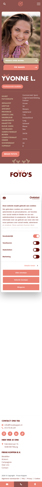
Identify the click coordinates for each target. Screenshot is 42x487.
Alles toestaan (21, 273)
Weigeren (21, 287)
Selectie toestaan (21, 280)
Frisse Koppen (20, 4)
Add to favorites (36, 15)
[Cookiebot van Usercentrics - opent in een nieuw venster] (29, 198)
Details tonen (29, 266)
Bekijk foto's (10, 154)
